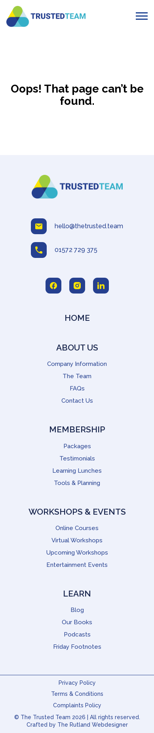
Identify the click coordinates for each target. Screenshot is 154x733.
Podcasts (77, 634)
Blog (77, 610)
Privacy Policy (77, 683)
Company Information (77, 363)
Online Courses (77, 528)
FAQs (77, 388)
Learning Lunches (77, 470)
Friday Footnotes (77, 646)
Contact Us (77, 400)
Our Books (77, 622)
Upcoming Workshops (77, 552)
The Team (77, 376)
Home (77, 318)
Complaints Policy (77, 705)
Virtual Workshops (77, 540)
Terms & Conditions (77, 694)
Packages (77, 446)
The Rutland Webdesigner (92, 725)
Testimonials (77, 458)
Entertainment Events (77, 564)
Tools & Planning (77, 483)
